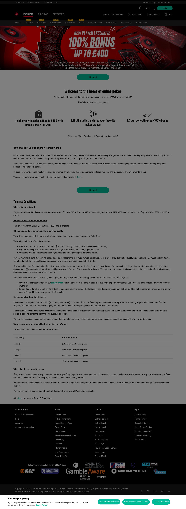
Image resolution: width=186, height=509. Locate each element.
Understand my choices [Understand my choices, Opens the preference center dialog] (109, 502)
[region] (93, 502)
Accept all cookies (161, 502)
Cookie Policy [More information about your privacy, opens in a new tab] (41, 505)
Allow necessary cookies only (136, 502)
